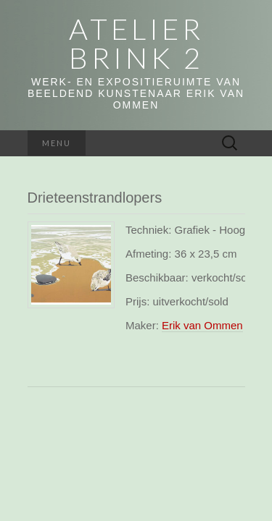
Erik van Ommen (202, 325)
